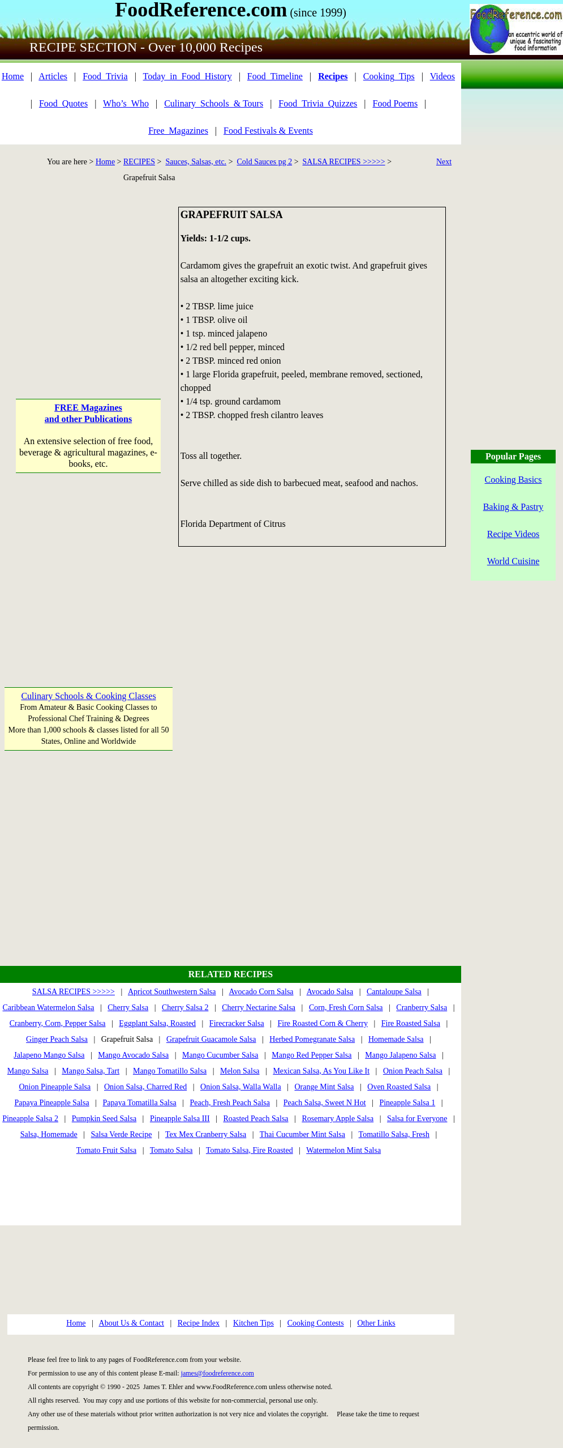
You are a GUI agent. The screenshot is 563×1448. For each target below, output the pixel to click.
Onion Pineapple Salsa (55, 1087)
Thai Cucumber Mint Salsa (302, 1134)
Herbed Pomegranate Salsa (312, 1039)
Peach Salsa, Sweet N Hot (324, 1102)
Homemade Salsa (396, 1039)
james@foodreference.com (217, 1373)
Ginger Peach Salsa (57, 1039)
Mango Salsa (28, 1071)
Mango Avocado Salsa (133, 1055)
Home (13, 76)
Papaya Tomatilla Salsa (139, 1102)
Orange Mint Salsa (324, 1087)
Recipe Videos (513, 534)
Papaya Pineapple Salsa (51, 1102)
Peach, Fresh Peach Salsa (230, 1102)
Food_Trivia (105, 76)
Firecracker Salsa (236, 1023)
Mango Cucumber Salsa (220, 1055)
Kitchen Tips (253, 1323)
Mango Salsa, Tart (90, 1071)
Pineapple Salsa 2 (30, 1118)
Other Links (376, 1323)
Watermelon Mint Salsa (343, 1150)
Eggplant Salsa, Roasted (157, 1023)
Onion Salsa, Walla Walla (240, 1087)
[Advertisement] (88, 277)
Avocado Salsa (330, 991)
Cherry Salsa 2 (185, 1007)
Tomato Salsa (171, 1150)
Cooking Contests (315, 1323)
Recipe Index (199, 1323)
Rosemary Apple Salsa (337, 1118)
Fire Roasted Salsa (410, 1023)
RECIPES (139, 161)
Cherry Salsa (128, 1007)
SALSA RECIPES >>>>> (344, 161)
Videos (442, 76)
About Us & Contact (132, 1323)
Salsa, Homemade (49, 1134)
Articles (52, 76)
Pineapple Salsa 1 (407, 1102)
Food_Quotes (63, 103)
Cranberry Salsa (421, 1007)
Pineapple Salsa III (180, 1118)
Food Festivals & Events (268, 130)
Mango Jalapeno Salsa (400, 1055)
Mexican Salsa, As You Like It (321, 1071)
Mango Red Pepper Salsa (311, 1055)
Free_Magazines (178, 130)
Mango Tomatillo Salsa (170, 1071)
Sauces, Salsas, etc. (195, 161)
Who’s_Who (126, 103)
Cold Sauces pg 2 (265, 161)
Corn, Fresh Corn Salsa (346, 1007)
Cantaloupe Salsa (394, 991)
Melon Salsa (240, 1071)
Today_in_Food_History (187, 76)
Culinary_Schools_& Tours (213, 103)
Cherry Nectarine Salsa (258, 1007)
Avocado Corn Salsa (261, 991)
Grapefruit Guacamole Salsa (211, 1039)
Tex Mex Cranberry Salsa (205, 1134)
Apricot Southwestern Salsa (172, 991)
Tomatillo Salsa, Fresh (394, 1134)
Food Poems (395, 103)
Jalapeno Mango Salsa (49, 1055)
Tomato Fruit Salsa (106, 1150)
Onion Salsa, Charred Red (145, 1087)
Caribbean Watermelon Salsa (48, 1007)
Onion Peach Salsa (412, 1071)
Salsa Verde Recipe (121, 1134)
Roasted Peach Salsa (255, 1118)
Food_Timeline (275, 76)
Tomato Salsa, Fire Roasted (249, 1150)
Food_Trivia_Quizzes (317, 103)
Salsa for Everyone (417, 1118)
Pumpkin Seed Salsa (104, 1118)
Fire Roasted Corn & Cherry (322, 1023)
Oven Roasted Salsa (399, 1087)
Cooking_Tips (389, 76)
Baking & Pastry (513, 507)
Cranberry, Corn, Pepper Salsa (58, 1023)
